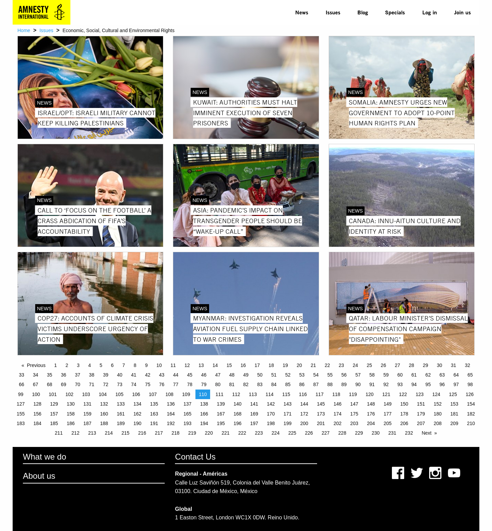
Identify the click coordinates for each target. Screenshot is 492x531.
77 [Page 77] (176, 384)
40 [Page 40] (119, 375)
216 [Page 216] (142, 433)
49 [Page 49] (246, 375)
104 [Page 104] (103, 394)
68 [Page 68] (49, 384)
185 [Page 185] (54, 423)
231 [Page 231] (392, 433)
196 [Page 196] (237, 423)
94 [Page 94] (414, 384)
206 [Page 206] (404, 423)
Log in (429, 12)
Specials (395, 12)
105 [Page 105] (119, 394)
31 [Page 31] (453, 365)
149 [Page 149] (388, 404)
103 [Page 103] (86, 394)
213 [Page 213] (92, 433)
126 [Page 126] (470, 394)
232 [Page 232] (409, 433)
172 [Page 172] (304, 414)
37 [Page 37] (77, 375)
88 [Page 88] (330, 384)
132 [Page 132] (104, 404)
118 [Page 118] (336, 394)
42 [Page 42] (147, 375)
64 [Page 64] (456, 375)
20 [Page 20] (299, 365)
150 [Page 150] (404, 404)
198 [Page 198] (271, 423)
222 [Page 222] (242, 433)
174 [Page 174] (337, 414)
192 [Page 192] (171, 423)
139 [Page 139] (221, 404)
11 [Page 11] (173, 365)
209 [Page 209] (454, 423)
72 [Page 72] (105, 384)
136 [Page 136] (171, 404)
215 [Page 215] (125, 433)
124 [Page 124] (436, 394)
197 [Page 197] (254, 423)
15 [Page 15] (229, 365)
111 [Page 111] (219, 394)
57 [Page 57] (358, 375)
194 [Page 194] (204, 423)
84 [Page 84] (274, 384)
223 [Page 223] (259, 433)
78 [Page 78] (190, 384)
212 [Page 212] (75, 433)
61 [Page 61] (414, 375)
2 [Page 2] (67, 365)
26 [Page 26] (383, 365)
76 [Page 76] (162, 384)
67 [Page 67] (35, 384)
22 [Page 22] (327, 365)
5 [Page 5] (101, 365)
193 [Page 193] (187, 423)
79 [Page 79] (204, 384)
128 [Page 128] (37, 404)
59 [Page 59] (386, 375)
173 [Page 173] (321, 414)
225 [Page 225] (292, 433)
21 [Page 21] (313, 365)
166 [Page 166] (204, 414)
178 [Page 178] (404, 414)
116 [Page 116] (303, 394)
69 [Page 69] (63, 384)
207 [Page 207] (421, 423)
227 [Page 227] (325, 433)
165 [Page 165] (187, 414)
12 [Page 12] (187, 365)
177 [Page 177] (388, 414)
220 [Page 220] (209, 433)
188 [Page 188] (104, 423)
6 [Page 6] (112, 365)
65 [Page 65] (470, 375)
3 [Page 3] (78, 365)
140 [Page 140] (237, 404)
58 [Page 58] (372, 375)
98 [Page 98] (470, 384)
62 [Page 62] (428, 375)
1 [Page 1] (55, 365)
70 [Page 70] (77, 384)
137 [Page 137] (187, 404)
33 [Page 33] (21, 375)
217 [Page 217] (159, 433)
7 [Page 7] (123, 365)
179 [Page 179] (421, 414)
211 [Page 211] (59, 433)
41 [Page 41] (133, 375)
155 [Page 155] (21, 414)
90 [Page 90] (358, 384)
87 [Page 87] (316, 384)
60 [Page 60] (400, 375)
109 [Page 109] (186, 394)
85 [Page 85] (288, 384)
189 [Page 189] (121, 423)
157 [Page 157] (54, 414)
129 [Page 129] (54, 404)
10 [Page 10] (159, 365)
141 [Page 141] (254, 404)
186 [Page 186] (70, 423)
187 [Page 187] (87, 423)
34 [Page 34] (35, 375)
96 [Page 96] (442, 384)
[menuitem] (302, 12)
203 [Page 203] (354, 423)
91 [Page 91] (372, 384)
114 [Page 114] (269, 394)
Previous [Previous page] (36, 365)
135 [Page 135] (154, 404)
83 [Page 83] (260, 384)
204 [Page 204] (371, 423)
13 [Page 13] (201, 365)
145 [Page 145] (321, 404)
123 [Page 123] (419, 394)
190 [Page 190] (137, 423)
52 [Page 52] (288, 375)
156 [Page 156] (37, 414)
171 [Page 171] (287, 414)
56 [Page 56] (344, 375)
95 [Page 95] (428, 384)
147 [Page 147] (354, 404)
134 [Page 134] (137, 404)
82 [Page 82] (246, 384)
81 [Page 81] (232, 384)
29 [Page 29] (425, 365)
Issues (333, 12)
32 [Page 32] (467, 365)
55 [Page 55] (330, 375)
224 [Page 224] (275, 433)
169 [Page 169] (254, 414)
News (301, 12)
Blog (362, 12)
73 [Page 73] (119, 384)
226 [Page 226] (309, 433)
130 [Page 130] (70, 404)
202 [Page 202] (337, 423)
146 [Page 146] (337, 404)
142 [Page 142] (271, 404)
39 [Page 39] (105, 375)
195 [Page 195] (221, 423)
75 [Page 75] (147, 384)
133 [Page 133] (121, 404)
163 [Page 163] (154, 414)
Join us (462, 12)
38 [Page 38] (91, 375)
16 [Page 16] (243, 365)
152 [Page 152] (437, 404)
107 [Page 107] (152, 394)
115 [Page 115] (286, 394)
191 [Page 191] (154, 423)
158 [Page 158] (70, 414)
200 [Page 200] (304, 423)
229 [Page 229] (359, 433)
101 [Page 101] (53, 394)
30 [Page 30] (439, 365)
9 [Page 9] (146, 365)
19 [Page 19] (285, 365)
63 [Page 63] (442, 375)
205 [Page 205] (388, 423)
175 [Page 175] (354, 414)
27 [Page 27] (397, 365)
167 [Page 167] (221, 414)
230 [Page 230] (376, 433)
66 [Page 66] (21, 384)
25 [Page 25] (369, 365)
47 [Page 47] (218, 375)
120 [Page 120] (369, 394)
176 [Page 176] (371, 414)
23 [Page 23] (341, 365)
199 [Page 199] (287, 423)
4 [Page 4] (89, 365)
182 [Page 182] (471, 414)
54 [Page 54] (316, 375)
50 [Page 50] (260, 375)
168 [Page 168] (237, 414)
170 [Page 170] (271, 414)
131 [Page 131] (87, 404)
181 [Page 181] (454, 414)
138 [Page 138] (204, 404)
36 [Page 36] (63, 375)
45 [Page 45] (190, 375)
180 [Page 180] (437, 414)
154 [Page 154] (471, 404)
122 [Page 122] (403, 394)
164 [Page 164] (171, 414)
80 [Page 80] (218, 384)
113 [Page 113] (253, 394)
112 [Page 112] (236, 394)
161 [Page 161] (121, 414)
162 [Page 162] (137, 414)
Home (23, 30)
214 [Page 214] (109, 433)
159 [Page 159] (87, 414)
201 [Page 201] (321, 423)
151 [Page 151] (421, 404)
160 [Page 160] (104, 414)
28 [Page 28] (411, 365)
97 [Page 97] (456, 384)
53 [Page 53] (302, 375)
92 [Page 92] (386, 384)
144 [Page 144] (304, 404)
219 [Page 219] (192, 433)
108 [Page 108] (169, 394)
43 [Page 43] (162, 375)
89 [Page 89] (344, 384)
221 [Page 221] (225, 433)
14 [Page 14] (215, 365)
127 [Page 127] (21, 404)
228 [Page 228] (342, 433)
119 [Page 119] (353, 394)
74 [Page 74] (133, 384)
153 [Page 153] (454, 404)
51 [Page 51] (274, 375)
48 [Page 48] (232, 375)
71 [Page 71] (91, 384)
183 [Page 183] (21, 423)
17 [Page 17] (257, 365)
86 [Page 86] (302, 384)
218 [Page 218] (175, 433)
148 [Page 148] (371, 404)
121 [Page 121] (386, 394)
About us (39, 475)
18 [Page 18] (271, 365)
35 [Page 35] (49, 375)
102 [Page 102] (69, 394)
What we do (44, 456)
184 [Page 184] (37, 423)
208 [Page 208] (437, 423)
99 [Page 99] (21, 394)
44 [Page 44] (176, 375)
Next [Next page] (427, 433)
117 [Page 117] (320, 394)
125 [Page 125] (453, 394)
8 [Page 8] (135, 365)
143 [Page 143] (287, 404)
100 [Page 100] (36, 394)
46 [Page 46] (204, 375)
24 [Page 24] (355, 365)
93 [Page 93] (400, 384)
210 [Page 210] (471, 423)
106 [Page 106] (136, 394)
